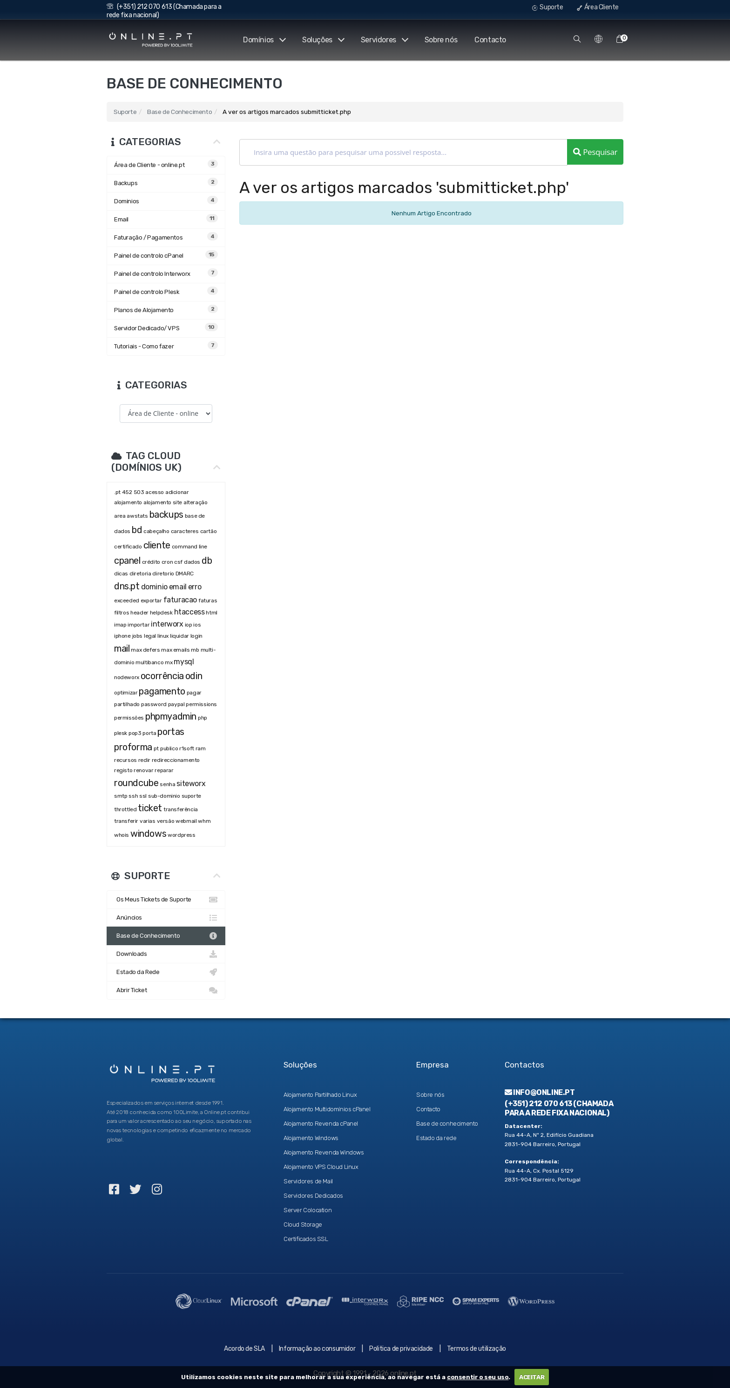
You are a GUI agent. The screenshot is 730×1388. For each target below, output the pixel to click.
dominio (154, 586)
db (207, 560)
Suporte (547, 7)
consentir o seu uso (477, 1377)
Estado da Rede (166, 972)
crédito (151, 562)
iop (188, 624)
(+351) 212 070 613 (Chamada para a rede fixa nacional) (559, 1108)
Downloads (166, 954)
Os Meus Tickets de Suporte (166, 899)
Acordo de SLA (244, 1349)
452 (127, 492)
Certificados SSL (306, 1238)
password (154, 704)
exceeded (126, 600)
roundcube (136, 782)
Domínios (263, 39)
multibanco (149, 662)
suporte (191, 796)
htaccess (189, 611)
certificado (128, 546)
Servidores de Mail (308, 1181)
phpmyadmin (170, 716)
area (119, 516)
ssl (143, 796)
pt (156, 748)
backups (166, 514)
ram (201, 748)
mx (168, 662)
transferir (126, 821)
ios (197, 624)
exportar (151, 600)
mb (195, 650)
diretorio (163, 573)
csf (178, 562)
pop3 (134, 733)
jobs (137, 636)
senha (167, 784)
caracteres (185, 531)
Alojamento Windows (311, 1137)
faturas (207, 600)
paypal (176, 704)
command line (189, 546)
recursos (125, 760)
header (139, 612)
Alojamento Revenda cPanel (321, 1123)
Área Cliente (598, 7)
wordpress (181, 835)
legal (150, 636)
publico (169, 748)
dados (192, 562)
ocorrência (162, 675)
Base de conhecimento (447, 1123)
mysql (184, 661)
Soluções (322, 39)
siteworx (190, 783)
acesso (154, 492)
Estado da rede (436, 1137)
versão (166, 821)
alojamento (128, 502)
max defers (145, 650)
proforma (133, 747)
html (211, 612)
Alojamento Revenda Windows (324, 1152)
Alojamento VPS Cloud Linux (321, 1166)
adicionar (177, 492)
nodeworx (126, 677)
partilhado (127, 704)
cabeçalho (156, 531)
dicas (121, 573)
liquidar (179, 636)
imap (120, 624)
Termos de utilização (476, 1349)
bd (137, 529)
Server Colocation (307, 1210)
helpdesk (161, 612)
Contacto (490, 39)
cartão (208, 531)
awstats (137, 516)
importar (138, 624)
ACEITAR (531, 1377)
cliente (156, 545)
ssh (133, 796)
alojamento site (162, 502)
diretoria (140, 573)
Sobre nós (441, 39)
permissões (129, 717)
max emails (175, 650)
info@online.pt (540, 1092)
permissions (201, 704)
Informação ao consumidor (317, 1349)
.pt (117, 492)
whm (204, 821)
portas (170, 731)
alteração (195, 502)
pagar (194, 692)
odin (193, 675)
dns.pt (127, 586)
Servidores (383, 39)
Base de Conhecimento (179, 111)
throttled (125, 809)
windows (148, 833)
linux (163, 636)
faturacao (180, 599)
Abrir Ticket (166, 990)
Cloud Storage (303, 1224)
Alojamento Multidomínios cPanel (327, 1109)
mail (121, 648)
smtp (120, 796)
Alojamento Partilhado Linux (320, 1094)
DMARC (185, 573)
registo (123, 770)
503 (139, 492)
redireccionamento (176, 760)
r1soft (186, 748)
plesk (120, 733)
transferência (180, 809)
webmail (186, 821)
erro (194, 586)
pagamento (162, 691)
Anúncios (166, 917)
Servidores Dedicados (313, 1195)
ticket (150, 808)
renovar (143, 770)
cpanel (127, 560)
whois (121, 835)
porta (149, 733)
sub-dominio (164, 796)
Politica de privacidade (401, 1349)
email (178, 586)
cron (167, 562)
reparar (164, 770)
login (196, 636)
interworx (167, 624)
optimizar (125, 692)
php (203, 717)
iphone (122, 636)
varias (147, 821)
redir (144, 760)
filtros (121, 612)
